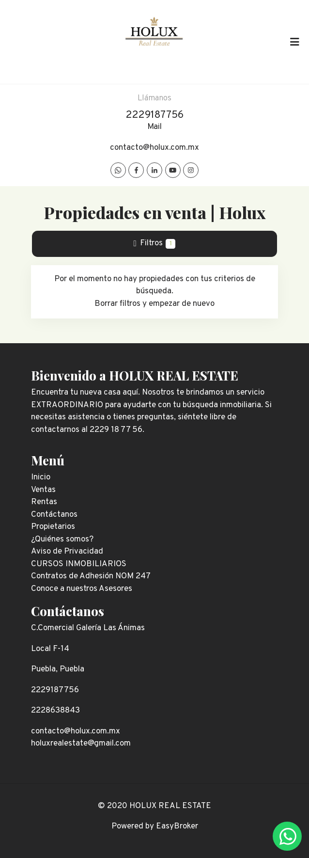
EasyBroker (177, 826)
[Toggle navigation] (294, 42)
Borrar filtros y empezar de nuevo (154, 304)
